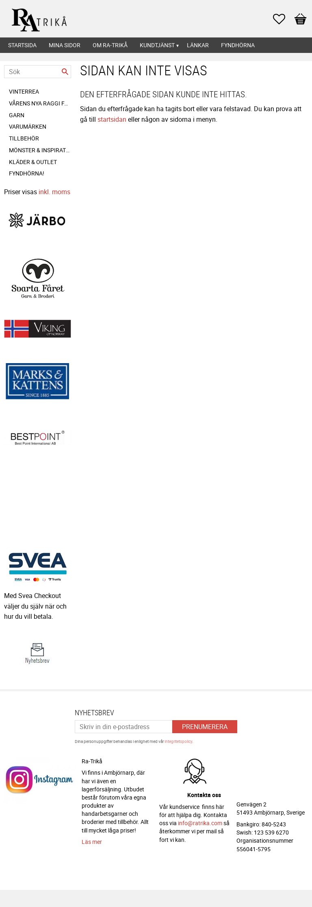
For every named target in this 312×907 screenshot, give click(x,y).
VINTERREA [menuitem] (24, 91)
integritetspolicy (178, 741)
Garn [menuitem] (16, 115)
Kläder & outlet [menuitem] (33, 162)
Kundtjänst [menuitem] (157, 45)
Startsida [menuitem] (22, 45)
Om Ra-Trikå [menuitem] (110, 45)
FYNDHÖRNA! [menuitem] (26, 173)
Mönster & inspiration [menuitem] (40, 150)
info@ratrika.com (200, 823)
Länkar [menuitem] (198, 45)
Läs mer (92, 842)
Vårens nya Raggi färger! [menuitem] (40, 103)
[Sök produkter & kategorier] (37, 71)
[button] (283, 19)
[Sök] (65, 72)
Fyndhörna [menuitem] (238, 45)
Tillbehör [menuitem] (24, 138)
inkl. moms (54, 191)
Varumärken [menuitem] (27, 126)
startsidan (112, 119)
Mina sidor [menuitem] (64, 45)
